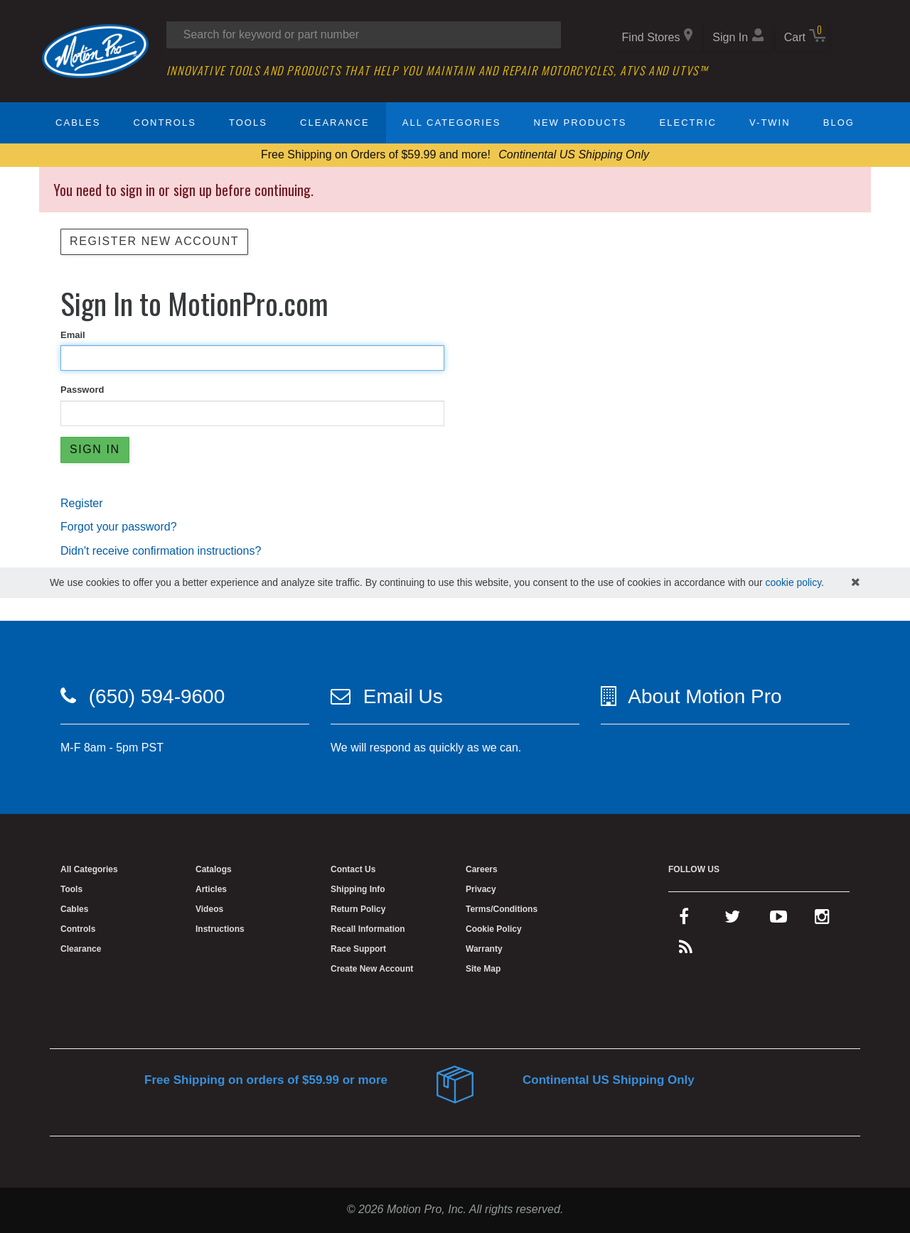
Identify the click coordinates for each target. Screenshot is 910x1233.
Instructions (220, 929)
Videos (209, 909)
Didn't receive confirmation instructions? (160, 551)
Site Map (483, 969)
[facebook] (684, 920)
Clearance (334, 122)
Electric (688, 122)
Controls (165, 122)
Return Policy (358, 909)
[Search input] (363, 34)
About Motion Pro (704, 696)
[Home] (95, 50)
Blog (839, 122)
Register (81, 503)
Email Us (403, 696)
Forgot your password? (118, 527)
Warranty (484, 949)
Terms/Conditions (501, 909)
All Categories (451, 122)
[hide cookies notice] (855, 583)
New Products (580, 122)
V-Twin (770, 122)
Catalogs (214, 869)
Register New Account (154, 241)
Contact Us (353, 869)
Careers (482, 869)
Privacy (481, 889)
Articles (211, 889)
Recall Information (368, 929)
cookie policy (793, 582)
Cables (77, 122)
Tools (248, 122)
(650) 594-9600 (157, 696)
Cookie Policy (494, 929)
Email (72, 335)
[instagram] (822, 920)
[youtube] (778, 920)
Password (82, 389)
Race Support (358, 949)
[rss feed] (685, 950)
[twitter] (732, 920)
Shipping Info (358, 889)
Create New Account (372, 969)
